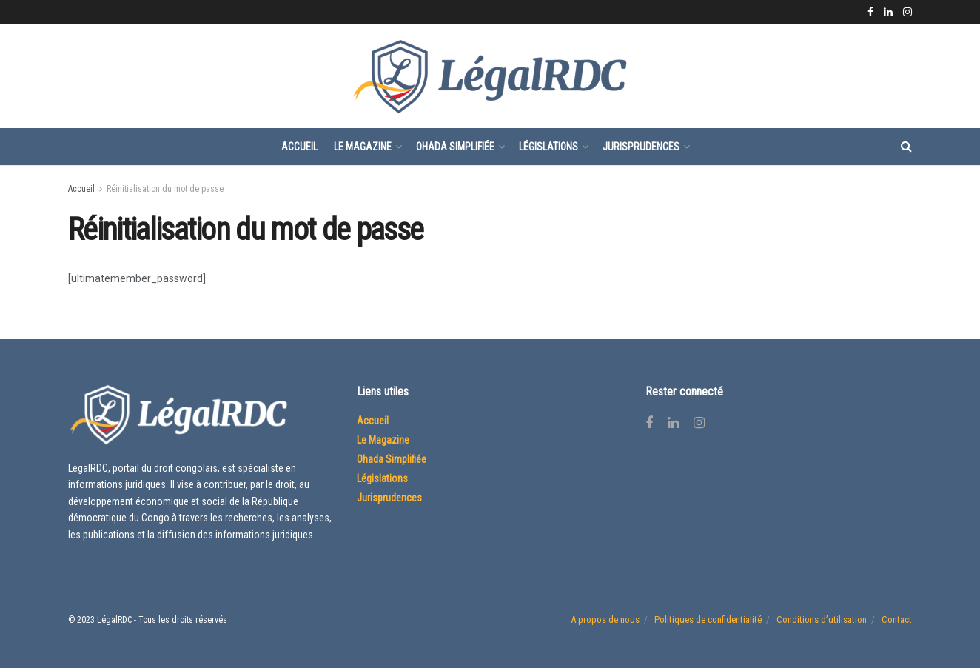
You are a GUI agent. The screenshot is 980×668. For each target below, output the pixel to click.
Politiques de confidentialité (708, 619)
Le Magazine (363, 147)
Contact (897, 619)
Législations (548, 147)
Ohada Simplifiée (455, 147)
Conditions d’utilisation (821, 619)
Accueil (299, 147)
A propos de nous (605, 619)
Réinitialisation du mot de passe (165, 189)
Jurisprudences (641, 147)
